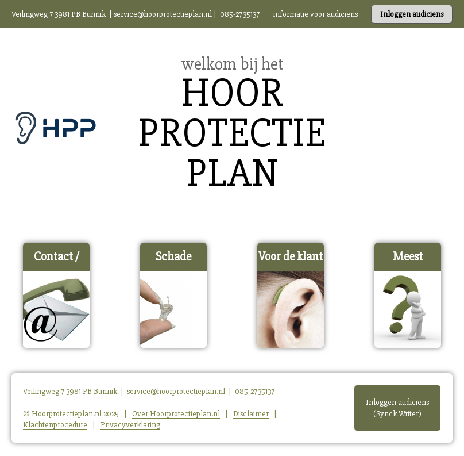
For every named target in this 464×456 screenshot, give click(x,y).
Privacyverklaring (130, 425)
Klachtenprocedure (55, 425)
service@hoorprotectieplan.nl (163, 14)
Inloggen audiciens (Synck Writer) (397, 408)
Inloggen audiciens (411, 14)
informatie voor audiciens (315, 14)
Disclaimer (251, 414)
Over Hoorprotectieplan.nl (176, 414)
